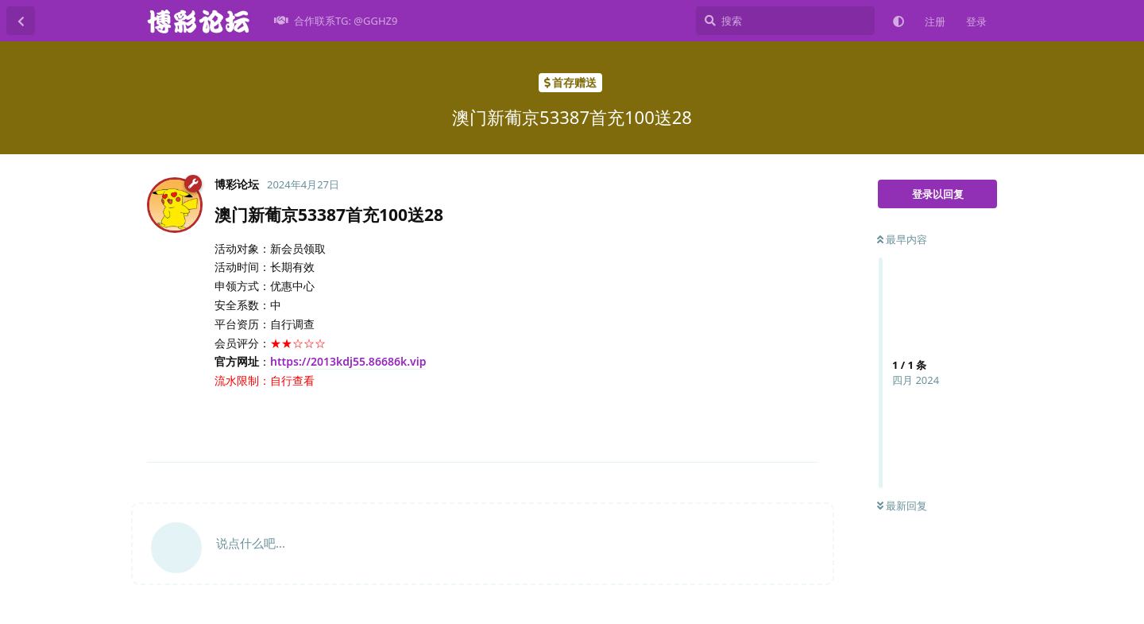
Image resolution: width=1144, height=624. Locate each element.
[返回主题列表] (20, 20)
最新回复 (902, 505)
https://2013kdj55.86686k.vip (348, 361)
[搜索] (785, 20)
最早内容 (902, 239)
